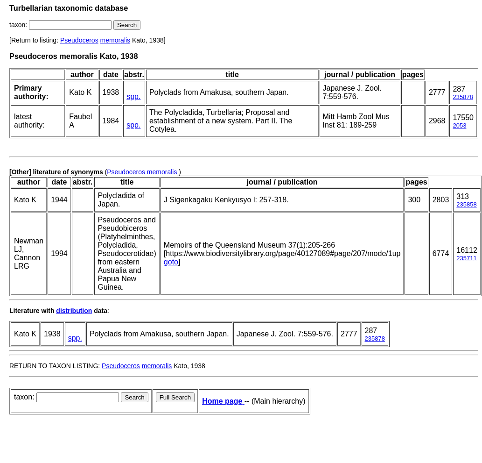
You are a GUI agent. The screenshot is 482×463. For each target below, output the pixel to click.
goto (171, 262)
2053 (459, 125)
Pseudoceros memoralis (142, 172)
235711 (466, 258)
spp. (133, 96)
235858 (466, 204)
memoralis (115, 40)
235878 (463, 96)
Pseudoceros (79, 40)
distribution (74, 310)
